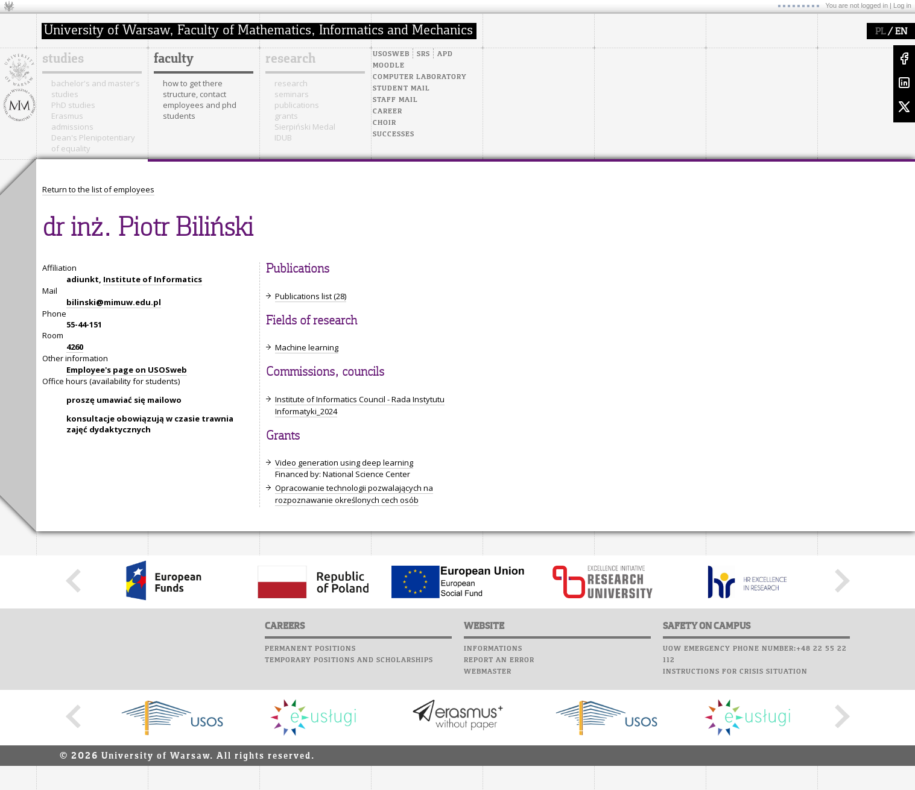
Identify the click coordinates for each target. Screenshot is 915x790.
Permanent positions (310, 649)
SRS (423, 54)
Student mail (401, 88)
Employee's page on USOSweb (126, 369)
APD (445, 54)
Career (387, 111)
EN (901, 32)
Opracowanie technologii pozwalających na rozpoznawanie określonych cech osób (354, 493)
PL (880, 32)
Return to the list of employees (98, 189)
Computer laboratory (420, 77)
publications (296, 105)
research (290, 59)
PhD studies (73, 105)
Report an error (499, 660)
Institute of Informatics (152, 279)
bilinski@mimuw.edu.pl (113, 302)
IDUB (283, 137)
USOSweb (391, 54)
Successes (393, 134)
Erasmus (67, 115)
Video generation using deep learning (344, 462)
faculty (174, 59)
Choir (384, 123)
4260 (74, 346)
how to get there (193, 83)
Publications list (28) (310, 296)
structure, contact (194, 94)
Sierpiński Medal (304, 126)
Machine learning (306, 347)
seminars (291, 94)
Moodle (389, 65)
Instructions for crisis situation (735, 671)
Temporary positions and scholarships (349, 660)
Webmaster (487, 671)
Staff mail (395, 100)
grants (286, 115)
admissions (72, 126)
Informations (493, 649)
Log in (902, 5)
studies (63, 59)
